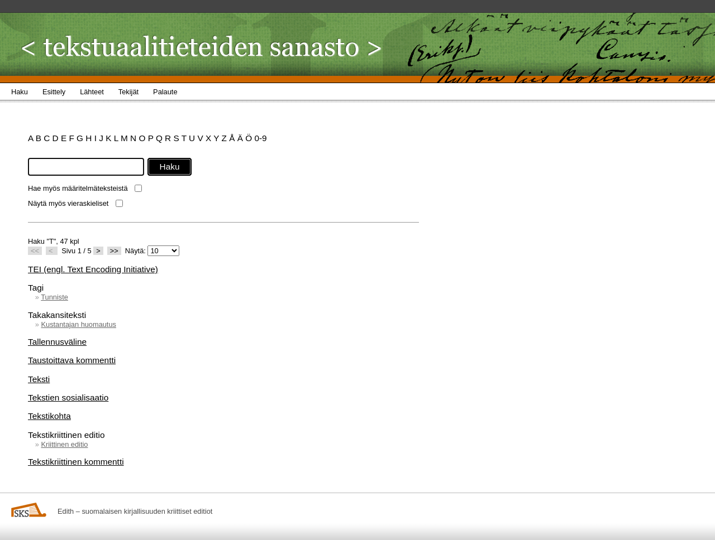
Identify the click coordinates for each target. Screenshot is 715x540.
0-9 (260, 138)
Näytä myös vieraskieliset (68, 203)
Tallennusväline (57, 341)
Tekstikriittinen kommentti (76, 461)
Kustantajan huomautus (78, 324)
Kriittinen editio (64, 444)
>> (114, 251)
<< (35, 251)
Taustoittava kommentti (72, 360)
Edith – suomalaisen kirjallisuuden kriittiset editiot (135, 511)
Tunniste (54, 297)
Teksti (39, 379)
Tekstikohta (49, 416)
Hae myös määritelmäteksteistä (78, 188)
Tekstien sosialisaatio (68, 397)
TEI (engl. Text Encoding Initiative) (93, 269)
